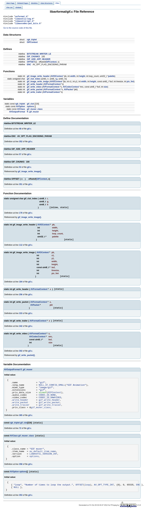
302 (20, 356)
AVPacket (68, 91)
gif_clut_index (33, 81)
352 (20, 143)
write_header (20, 409)
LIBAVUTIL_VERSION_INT (43, 468)
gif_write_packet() (26, 361)
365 (20, 427)
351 (20, 186)
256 (20, 298)
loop (87, 501)
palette (111, 78)
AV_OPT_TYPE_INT (104, 501)
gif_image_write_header (38, 78)
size (106, 89)
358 (20, 480)
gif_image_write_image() (29, 173)
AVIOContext (57, 78)
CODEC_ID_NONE (47, 403)
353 (20, 513)
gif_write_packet (34, 91)
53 (20, 169)
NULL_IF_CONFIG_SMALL (52, 391)
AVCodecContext (71, 89)
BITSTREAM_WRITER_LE (39, 56)
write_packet (20, 412)
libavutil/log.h (24, 19)
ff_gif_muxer (33, 114)
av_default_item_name (43, 465)
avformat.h (21, 16)
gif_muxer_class (34, 111)
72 (20, 440)
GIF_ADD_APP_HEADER (38, 61)
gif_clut (30, 106)
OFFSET (31, 64)
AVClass (21, 111)
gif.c (29, 131)
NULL (16, 504)
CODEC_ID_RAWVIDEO (50, 406)
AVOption (20, 108)
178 (20, 215)
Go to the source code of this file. (17, 30)
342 (20, 331)
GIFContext (32, 44)
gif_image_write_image (38, 83)
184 (20, 285)
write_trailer (21, 415)
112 (20, 248)
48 (20, 131)
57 (20, 156)
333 (20, 318)
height (82, 78)
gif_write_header (35, 86)
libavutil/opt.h (24, 22)
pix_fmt (130, 83)
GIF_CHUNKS (33, 58)
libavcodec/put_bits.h (27, 25)
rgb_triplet (32, 41)
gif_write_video (34, 89)
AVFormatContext (52, 86)
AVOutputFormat (17, 114)
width (72, 78)
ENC (29, 66)
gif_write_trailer (34, 94)
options (30, 108)
